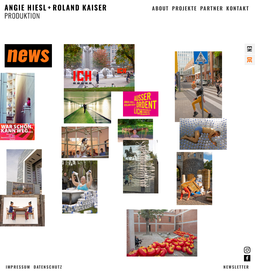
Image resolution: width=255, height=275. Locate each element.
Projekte (184, 8)
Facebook (247, 258)
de (249, 60)
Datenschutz (48, 267)
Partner (211, 8)
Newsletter (236, 267)
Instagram (247, 250)
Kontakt (237, 8)
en (249, 49)
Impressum (18, 267)
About (160, 8)
